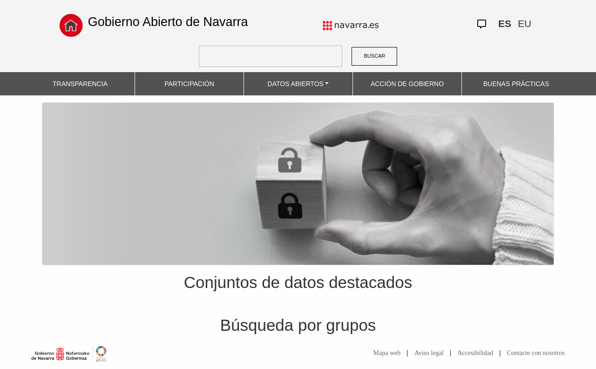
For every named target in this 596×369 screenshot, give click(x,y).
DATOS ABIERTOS (296, 83)
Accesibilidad (475, 352)
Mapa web (387, 352)
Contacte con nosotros (536, 352)
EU (524, 23)
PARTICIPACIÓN (189, 83)
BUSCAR (374, 56)
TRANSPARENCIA (80, 83)
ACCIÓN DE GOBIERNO (407, 83)
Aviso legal (429, 352)
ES (504, 23)
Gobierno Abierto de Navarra (168, 22)
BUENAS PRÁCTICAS (516, 83)
